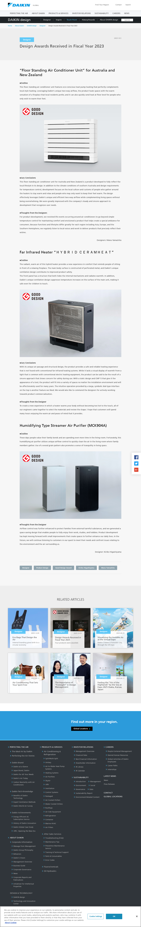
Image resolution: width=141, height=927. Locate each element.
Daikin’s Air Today (20, 778)
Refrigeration (50, 816)
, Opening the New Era (23, 831)
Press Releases (109, 784)
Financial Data (80, 755)
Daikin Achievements (20, 812)
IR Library (78, 767)
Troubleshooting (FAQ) (53, 838)
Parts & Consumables (53, 856)
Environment (80, 785)
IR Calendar (79, 771)
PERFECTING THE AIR (19, 13)
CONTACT (108, 793)
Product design (42, 568)
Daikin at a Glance (20, 767)
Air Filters (48, 827)
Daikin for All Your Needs (22, 774)
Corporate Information (21, 842)
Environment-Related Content (86, 797)
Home (10, 26)
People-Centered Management (119, 751)
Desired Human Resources (117, 755)
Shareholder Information (85, 763)
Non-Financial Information (85, 759)
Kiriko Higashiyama (86, 568)
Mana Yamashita (108, 568)
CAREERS (116, 13)
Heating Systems (51, 773)
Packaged (48, 796)
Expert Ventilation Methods (23, 802)
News (15, 873)
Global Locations (81, 729)
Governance (79, 789)
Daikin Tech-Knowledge (21, 791)
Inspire (59, 20)
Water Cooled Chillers (53, 804)
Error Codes (49, 860)
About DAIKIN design (109, 20)
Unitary (47, 762)
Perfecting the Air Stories (22, 756)
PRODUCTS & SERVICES (58, 13)
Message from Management (24, 846)
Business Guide (18, 866)
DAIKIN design (19, 20)
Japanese (127, 20)
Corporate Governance (21, 870)
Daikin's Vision (18, 858)
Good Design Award (63, 568)
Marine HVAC (50, 823)
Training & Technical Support (56, 852)
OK (114, 917)
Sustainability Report (83, 793)
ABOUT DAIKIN (38, 13)
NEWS (126, 13)
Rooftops (48, 808)
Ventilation (49, 788)
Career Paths (111, 766)
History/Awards (88, 20)
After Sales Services (51, 834)
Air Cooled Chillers (52, 800)
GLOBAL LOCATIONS (113, 796)
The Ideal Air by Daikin (21, 751)
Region (102, 5)
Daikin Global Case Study (22, 827)
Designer (47, 20)
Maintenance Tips (51, 842)
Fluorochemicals (50, 867)
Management (94, 781)
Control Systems (51, 792)
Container (48, 820)
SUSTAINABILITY (102, 13)
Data (90, 789)
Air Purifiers (49, 777)
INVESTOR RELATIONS (81, 13)
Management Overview (22, 862)
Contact (118, 5)
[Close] (137, 916)
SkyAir (47, 781)
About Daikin (19, 26)
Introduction (80, 781)
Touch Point (72, 20)
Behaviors (16, 854)
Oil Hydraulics (49, 871)
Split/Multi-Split (51, 759)
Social (92, 785)
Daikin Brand (16, 762)
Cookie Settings (95, 917)
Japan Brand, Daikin (20, 770)
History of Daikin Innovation (24, 823)
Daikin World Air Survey (22, 806)
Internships (111, 769)
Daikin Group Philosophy (22, 850)
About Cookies (10, 923)
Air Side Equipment (52, 812)
